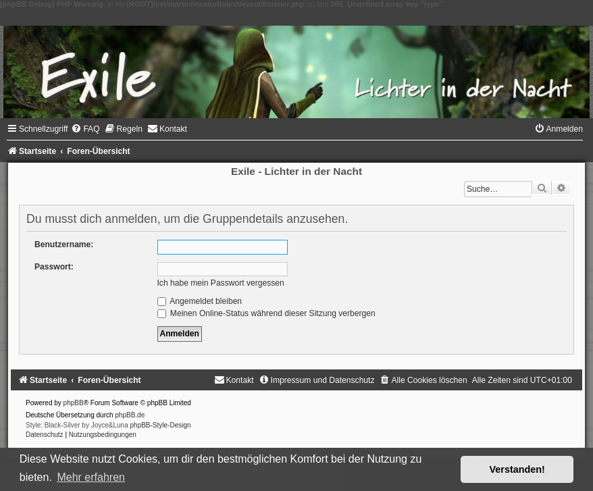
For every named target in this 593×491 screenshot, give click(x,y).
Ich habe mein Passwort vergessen (220, 283)
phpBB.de (130, 415)
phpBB (73, 403)
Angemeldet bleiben (199, 301)
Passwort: (54, 267)
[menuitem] (85, 129)
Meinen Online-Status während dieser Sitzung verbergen (266, 313)
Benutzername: (63, 244)
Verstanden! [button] (517, 469)
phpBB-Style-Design (160, 425)
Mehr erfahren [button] (91, 477)
